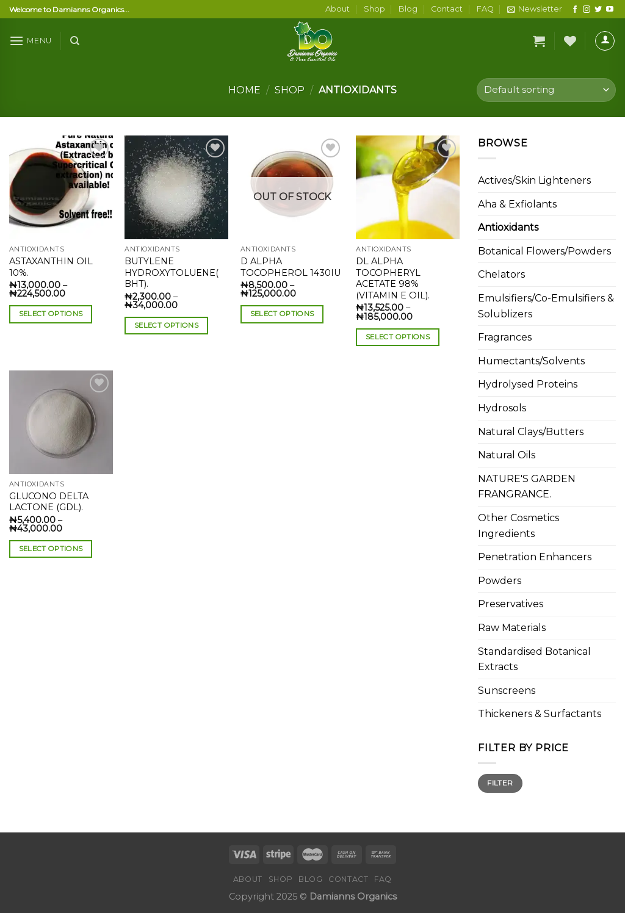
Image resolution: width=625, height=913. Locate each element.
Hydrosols (502, 408)
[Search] (74, 40)
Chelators (501, 274)
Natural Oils (506, 455)
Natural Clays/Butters (530, 432)
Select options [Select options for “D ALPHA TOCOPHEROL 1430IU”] (282, 313)
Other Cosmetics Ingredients (518, 526)
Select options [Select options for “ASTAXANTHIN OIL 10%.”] (51, 313)
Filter (500, 782)
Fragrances (505, 337)
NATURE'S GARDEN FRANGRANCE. (527, 486)
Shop (374, 8)
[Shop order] (546, 90)
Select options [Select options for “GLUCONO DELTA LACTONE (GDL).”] (51, 548)
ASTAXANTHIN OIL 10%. (51, 267)
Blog (408, 8)
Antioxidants (508, 227)
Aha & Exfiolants (517, 204)
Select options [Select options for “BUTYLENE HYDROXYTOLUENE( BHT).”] (166, 325)
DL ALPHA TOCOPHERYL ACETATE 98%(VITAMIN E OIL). (393, 278)
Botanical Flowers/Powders (544, 251)
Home (244, 90)
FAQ (485, 8)
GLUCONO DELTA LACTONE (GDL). (49, 502)
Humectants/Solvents (531, 361)
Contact (447, 8)
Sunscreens (506, 690)
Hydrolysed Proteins (527, 384)
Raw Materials (512, 627)
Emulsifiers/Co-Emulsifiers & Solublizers (546, 306)
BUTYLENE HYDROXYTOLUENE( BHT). (172, 272)
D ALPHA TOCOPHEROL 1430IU (290, 267)
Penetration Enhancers (534, 557)
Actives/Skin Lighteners (534, 180)
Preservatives (510, 604)
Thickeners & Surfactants (539, 714)
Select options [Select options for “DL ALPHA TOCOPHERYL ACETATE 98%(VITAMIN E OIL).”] (398, 337)
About (337, 8)
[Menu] (30, 41)
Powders (499, 580)
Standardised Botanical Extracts (534, 659)
